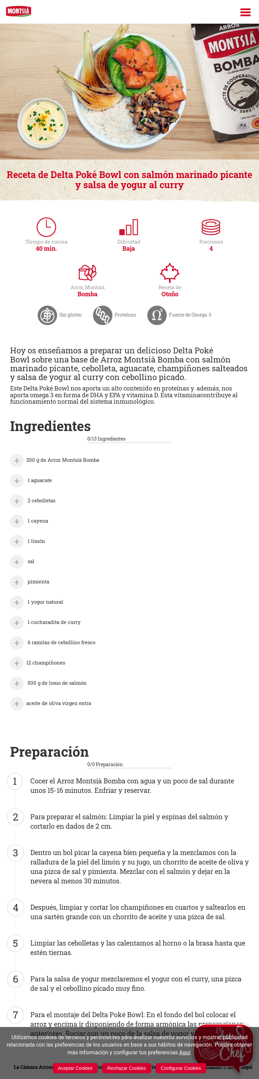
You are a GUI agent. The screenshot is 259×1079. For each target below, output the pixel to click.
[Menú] (245, 12)
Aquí (184, 1052)
